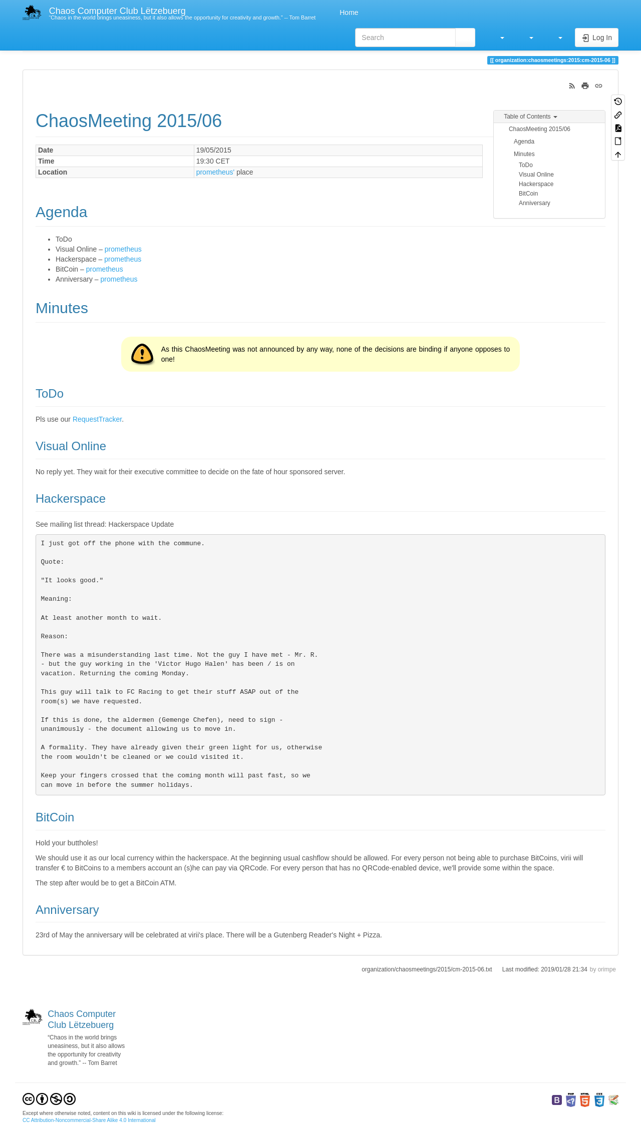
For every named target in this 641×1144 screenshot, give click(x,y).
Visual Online (536, 174)
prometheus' (215, 172)
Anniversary (534, 203)
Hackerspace (536, 184)
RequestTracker (97, 419)
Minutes (524, 154)
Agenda (524, 141)
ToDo (526, 165)
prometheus (123, 249)
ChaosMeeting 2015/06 (539, 129)
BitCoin (528, 193)
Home (348, 13)
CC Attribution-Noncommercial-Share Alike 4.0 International (89, 1120)
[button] (497, 37)
